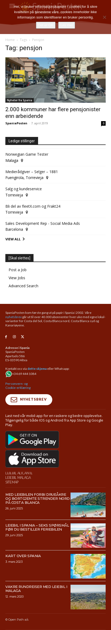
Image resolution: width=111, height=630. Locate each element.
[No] (104, 17)
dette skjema (37, 369)
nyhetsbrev (13, 317)
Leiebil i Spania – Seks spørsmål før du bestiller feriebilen (37, 527)
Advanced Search (23, 285)
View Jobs (17, 277)
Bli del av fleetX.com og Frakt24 (32, 206)
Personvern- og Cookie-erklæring (18, 386)
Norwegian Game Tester (26, 154)
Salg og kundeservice (23, 188)
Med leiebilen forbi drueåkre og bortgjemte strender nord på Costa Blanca (37, 498)
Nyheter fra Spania (19, 100)
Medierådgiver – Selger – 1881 (31, 171)
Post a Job (18, 269)
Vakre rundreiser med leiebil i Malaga (36, 588)
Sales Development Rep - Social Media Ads (42, 223)
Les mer (66, 25)
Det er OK (46, 25)
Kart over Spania (23, 556)
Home (10, 40)
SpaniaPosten (16, 123)
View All (13, 239)
